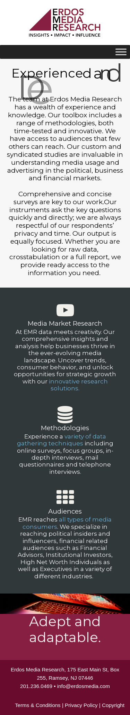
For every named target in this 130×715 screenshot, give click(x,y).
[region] (65, 359)
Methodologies (65, 428)
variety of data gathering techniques (61, 440)
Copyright (113, 705)
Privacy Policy (81, 705)
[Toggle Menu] (121, 51)
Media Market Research (65, 323)
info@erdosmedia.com (83, 686)
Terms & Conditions (38, 705)
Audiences (65, 511)
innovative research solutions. (78, 385)
